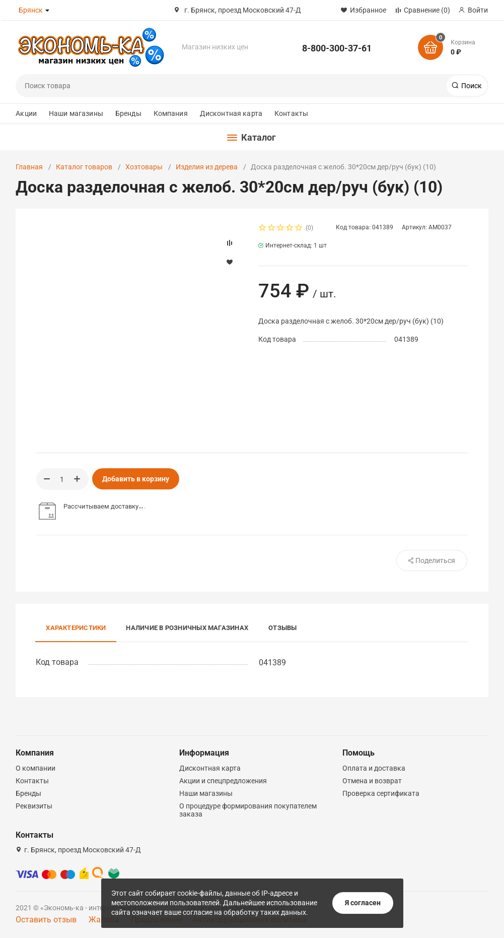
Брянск (31, 10)
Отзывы (282, 628)
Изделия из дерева (207, 167)
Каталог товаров (84, 167)
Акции (26, 113)
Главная (29, 167)
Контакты (291, 113)
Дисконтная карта (231, 113)
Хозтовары (144, 167)
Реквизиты (34, 806)
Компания (171, 113)
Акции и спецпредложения (223, 781)
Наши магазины (76, 113)
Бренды (128, 113)
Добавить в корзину (135, 479)
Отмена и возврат (372, 781)
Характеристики (76, 628)
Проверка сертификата (380, 793)
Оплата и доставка (373, 768)
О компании (35, 768)
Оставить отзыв (46, 919)
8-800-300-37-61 (337, 48)
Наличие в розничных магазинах (187, 628)
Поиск (471, 86)
